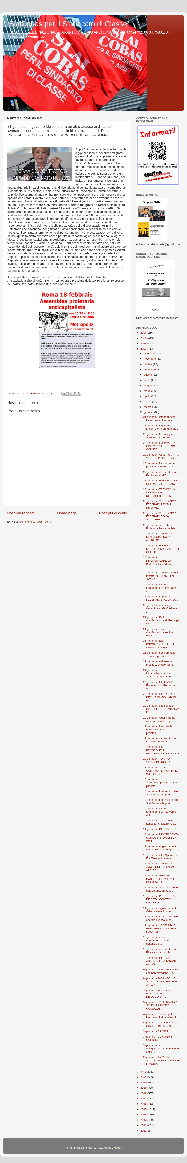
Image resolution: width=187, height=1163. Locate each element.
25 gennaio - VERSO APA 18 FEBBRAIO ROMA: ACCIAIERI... (160, 516)
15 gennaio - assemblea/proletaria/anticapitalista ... (161, 782)
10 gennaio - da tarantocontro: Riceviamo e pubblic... (161, 951)
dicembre (150, 353)
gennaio (149, 412)
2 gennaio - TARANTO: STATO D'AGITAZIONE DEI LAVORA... (161, 1060)
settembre (150, 369)
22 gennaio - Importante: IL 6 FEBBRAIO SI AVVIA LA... (160, 598)
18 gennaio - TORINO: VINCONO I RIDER (157, 760)
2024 (143, 343)
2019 (143, 1087)
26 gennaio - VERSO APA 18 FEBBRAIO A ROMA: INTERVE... (160, 504)
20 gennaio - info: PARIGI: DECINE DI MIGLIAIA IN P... (159, 697)
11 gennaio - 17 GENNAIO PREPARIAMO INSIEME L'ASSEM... (159, 928)
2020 (143, 1082)
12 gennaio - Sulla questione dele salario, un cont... (160, 889)
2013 (143, 1119)
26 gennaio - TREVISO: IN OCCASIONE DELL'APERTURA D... (159, 492)
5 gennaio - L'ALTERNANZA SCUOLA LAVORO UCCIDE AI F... (160, 1005)
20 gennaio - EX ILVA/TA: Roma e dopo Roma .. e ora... (159, 685)
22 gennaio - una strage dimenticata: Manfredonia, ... (160, 608)
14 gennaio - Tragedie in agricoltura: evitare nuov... (160, 822)
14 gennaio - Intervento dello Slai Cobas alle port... (160, 793)
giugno (148, 385)
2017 (143, 1098)
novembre (150, 358)
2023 (143, 348)
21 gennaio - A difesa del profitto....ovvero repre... (159, 663)
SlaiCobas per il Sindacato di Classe (68, 24)
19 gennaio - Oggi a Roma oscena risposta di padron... (161, 719)
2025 (143, 338)
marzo (148, 401)
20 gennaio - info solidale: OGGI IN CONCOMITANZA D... (161, 709)
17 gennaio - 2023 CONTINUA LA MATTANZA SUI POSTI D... (161, 771)
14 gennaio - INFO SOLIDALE (161, 829)
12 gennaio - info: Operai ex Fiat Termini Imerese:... (160, 857)
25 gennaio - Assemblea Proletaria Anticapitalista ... (160, 527)
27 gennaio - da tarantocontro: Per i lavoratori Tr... (161, 474)
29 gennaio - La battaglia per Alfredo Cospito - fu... (160, 436)
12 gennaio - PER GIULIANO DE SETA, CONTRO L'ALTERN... (161, 899)
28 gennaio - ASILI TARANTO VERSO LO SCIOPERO (161, 456)
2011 (143, 1130)
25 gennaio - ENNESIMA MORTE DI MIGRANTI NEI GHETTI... (161, 549)
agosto (148, 374)
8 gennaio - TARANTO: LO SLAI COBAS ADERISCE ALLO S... (160, 981)
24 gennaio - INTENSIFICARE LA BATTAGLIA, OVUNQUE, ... (160, 562)
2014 (143, 1114)
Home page (67, 513)
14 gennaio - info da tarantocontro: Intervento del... (159, 812)
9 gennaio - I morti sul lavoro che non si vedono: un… (160, 971)
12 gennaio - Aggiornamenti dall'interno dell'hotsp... (160, 848)
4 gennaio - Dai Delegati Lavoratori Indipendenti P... (161, 1016)
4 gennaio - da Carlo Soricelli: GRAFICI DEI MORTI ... (161, 1024)
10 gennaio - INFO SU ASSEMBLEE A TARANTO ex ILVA (161, 961)
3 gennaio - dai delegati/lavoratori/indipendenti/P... (161, 1048)
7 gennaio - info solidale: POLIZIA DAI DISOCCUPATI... (158, 993)
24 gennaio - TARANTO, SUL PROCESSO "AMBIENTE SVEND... (161, 576)
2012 (143, 1125)
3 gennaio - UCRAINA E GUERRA (157, 1038)
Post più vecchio (113, 513)
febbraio (149, 406)
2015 (143, 1109)
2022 (143, 1071)
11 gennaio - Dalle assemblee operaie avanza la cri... (161, 918)
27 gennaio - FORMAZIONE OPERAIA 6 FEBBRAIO (160, 482)
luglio (147, 380)
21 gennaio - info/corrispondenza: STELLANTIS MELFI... (158, 673)
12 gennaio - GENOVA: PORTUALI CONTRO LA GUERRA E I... (159, 879)
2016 (143, 1103)
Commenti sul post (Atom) (35, 521)
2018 (143, 1093)
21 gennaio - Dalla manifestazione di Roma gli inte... (161, 620)
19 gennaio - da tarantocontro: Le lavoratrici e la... (161, 740)
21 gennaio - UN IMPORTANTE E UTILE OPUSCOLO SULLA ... (159, 644)
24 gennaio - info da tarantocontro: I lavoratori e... (160, 588)
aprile (147, 396)
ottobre (148, 364)
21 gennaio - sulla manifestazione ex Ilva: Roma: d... (158, 632)
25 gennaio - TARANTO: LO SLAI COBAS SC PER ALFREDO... (160, 537)
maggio (148, 390)
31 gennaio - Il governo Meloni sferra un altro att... (160, 427)
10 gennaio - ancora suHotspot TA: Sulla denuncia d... (156, 940)
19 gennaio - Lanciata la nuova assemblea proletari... (157, 729)
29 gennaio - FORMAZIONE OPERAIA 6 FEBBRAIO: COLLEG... (160, 446)
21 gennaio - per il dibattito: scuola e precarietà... (159, 654)
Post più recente (21, 513)
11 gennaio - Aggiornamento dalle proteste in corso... (160, 910)
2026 (143, 332)
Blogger (116, 1147)
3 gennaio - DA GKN (155, 1031)
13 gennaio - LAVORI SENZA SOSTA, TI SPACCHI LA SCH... (161, 837)
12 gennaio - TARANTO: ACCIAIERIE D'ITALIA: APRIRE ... (158, 867)
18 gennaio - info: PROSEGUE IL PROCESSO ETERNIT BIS (161, 750)
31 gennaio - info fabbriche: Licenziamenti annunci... (159, 418)
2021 (143, 1077)
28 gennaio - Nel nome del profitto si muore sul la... (159, 465)
